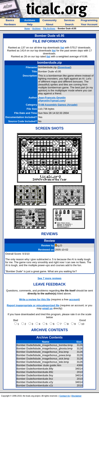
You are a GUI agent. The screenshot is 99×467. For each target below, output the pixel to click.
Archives (36, 28)
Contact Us (64, 396)
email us (47, 308)
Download (64, 67)
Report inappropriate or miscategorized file (33, 305)
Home (27, 28)
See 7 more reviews (50, 278)
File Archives (49, 28)
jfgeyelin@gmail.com (52, 100)
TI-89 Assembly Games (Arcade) (57, 104)
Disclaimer (76, 396)
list (62, 47)
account (74, 299)
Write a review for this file (34, 299)
